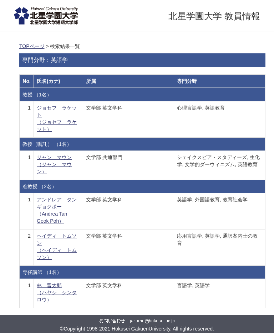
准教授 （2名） (39, 186)
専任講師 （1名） (42, 272)
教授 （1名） (37, 94)
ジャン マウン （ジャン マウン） (54, 164)
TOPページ (32, 46)
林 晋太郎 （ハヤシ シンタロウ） (57, 292)
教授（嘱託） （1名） (47, 144)
